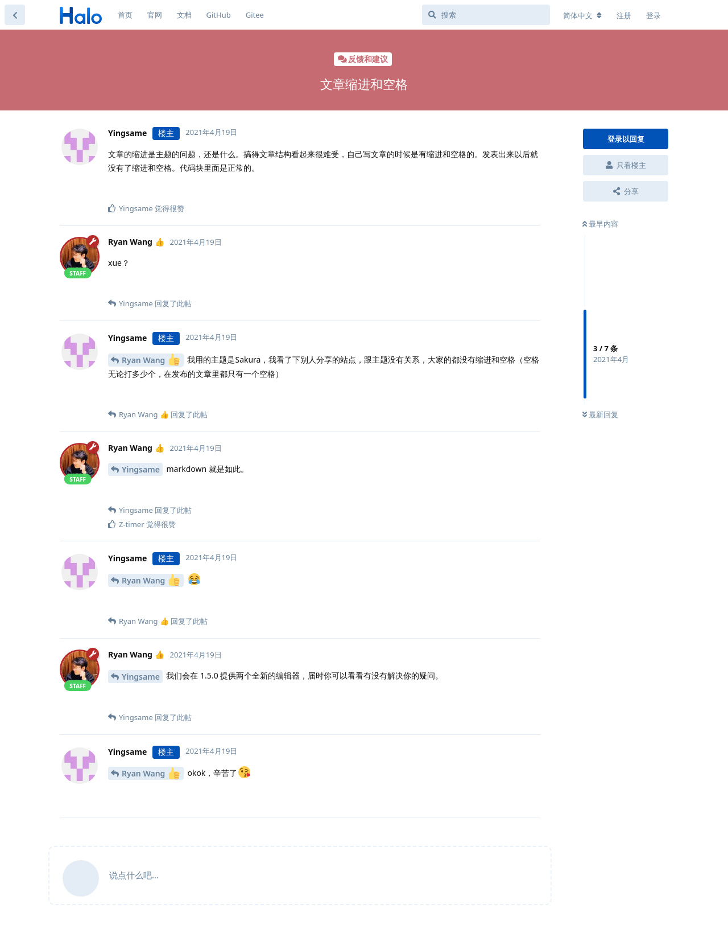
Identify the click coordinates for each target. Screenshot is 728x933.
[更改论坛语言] (582, 15)
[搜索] (486, 15)
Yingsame (141, 469)
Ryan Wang (151, 359)
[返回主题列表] (15, 15)
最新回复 (600, 414)
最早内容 (600, 224)
